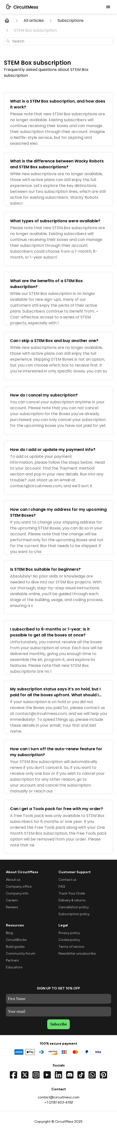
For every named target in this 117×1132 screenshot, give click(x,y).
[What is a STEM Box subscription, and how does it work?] (58, 119)
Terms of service (71, 947)
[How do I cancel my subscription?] (58, 410)
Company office (18, 886)
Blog (9, 933)
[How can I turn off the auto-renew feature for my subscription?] (58, 767)
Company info (17, 893)
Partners (12, 960)
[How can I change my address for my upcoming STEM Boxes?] (58, 527)
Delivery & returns (72, 900)
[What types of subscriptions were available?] (58, 239)
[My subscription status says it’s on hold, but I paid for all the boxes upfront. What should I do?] (58, 707)
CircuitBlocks (16, 940)
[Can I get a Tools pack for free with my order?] (58, 827)
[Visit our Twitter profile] (25, 1075)
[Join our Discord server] (69, 1075)
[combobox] (58, 41)
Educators (14, 967)
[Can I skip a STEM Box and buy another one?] (58, 356)
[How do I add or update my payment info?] (58, 468)
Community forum (20, 953)
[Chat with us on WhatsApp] (92, 1075)
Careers (12, 900)
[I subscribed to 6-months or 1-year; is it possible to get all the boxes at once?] (58, 647)
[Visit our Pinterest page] (103, 1075)
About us (13, 880)
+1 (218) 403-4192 (58, 1102)
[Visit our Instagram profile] (36, 1075)
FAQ (61, 886)
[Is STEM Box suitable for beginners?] (58, 587)
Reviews (12, 907)
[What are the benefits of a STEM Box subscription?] (58, 299)
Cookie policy (69, 940)
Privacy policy (69, 933)
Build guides (15, 947)
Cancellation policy (73, 907)
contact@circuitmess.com (58, 1097)
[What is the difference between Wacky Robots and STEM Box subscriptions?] (58, 179)
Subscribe (58, 1024)
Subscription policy (73, 914)
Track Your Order (71, 893)
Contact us (67, 880)
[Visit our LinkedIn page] (58, 1075)
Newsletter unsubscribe (77, 953)
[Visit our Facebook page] (13, 1075)
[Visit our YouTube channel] (47, 1075)
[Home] (7, 21)
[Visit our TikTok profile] (81, 1075)
